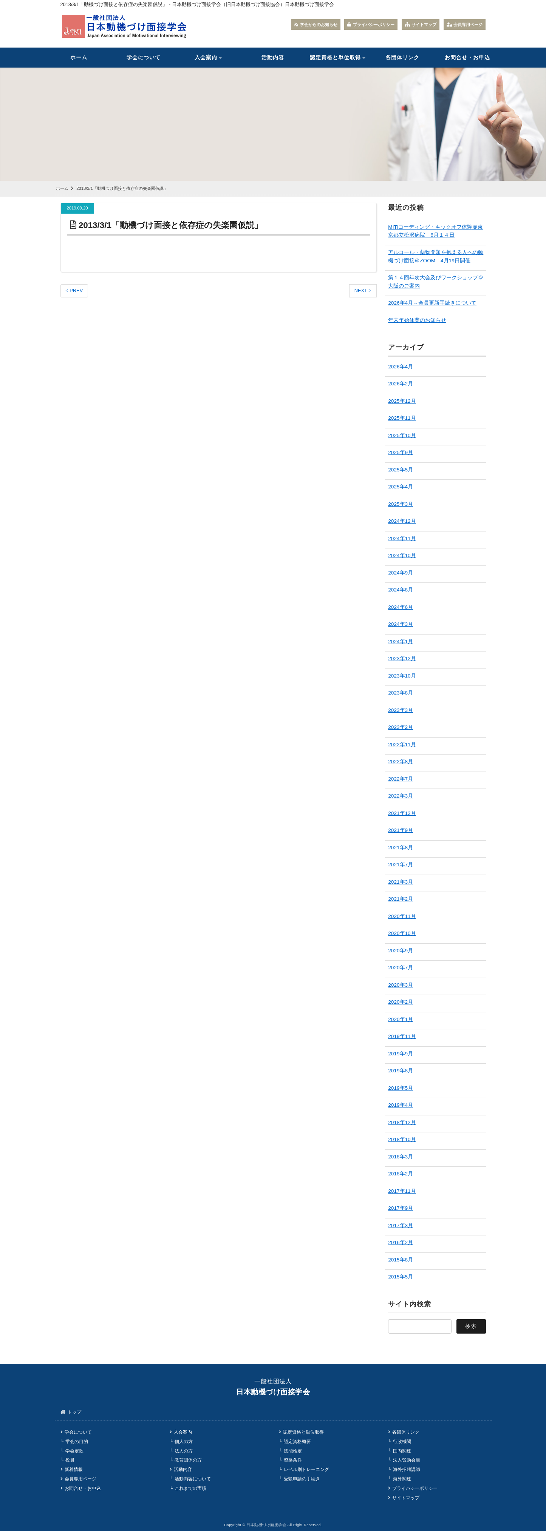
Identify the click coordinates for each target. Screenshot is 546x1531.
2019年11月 (402, 1036)
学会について (144, 57)
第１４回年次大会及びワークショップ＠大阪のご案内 (435, 282)
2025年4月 (400, 487)
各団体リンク (402, 57)
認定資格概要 (297, 1441)
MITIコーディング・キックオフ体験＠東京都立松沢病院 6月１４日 (435, 231)
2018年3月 (400, 1157)
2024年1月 (400, 641)
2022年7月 (400, 779)
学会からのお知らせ (315, 24)
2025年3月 (400, 504)
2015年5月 (400, 1277)
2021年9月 (400, 830)
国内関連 (402, 1451)
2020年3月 (400, 985)
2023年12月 (402, 658)
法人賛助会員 (406, 1460)
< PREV (74, 290)
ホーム (78, 57)
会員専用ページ (465, 24)
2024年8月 (400, 590)
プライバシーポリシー (370, 24)
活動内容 (272, 57)
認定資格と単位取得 (335, 57)
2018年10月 (402, 1139)
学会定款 (74, 1451)
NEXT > (362, 290)
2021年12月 (402, 813)
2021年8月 (400, 847)
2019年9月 (400, 1054)
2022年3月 (400, 796)
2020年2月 (400, 1002)
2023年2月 (400, 727)
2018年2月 (400, 1174)
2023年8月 (400, 693)
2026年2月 (400, 384)
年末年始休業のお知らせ (417, 320)
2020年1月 (400, 1019)
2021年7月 (400, 864)
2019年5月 (400, 1088)
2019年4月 (400, 1105)
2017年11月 (402, 1191)
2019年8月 (400, 1071)
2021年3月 (400, 882)
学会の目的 (76, 1441)
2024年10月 (402, 555)
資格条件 (293, 1460)
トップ (74, 1412)
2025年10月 (402, 435)
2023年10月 (402, 676)
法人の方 (184, 1451)
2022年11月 (402, 744)
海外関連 (402, 1479)
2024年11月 (402, 538)
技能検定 (293, 1451)
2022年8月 (400, 761)
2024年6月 (400, 607)
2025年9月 (400, 452)
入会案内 (206, 57)
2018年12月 (402, 1122)
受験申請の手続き (302, 1479)
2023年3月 (400, 710)
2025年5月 (400, 470)
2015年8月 (400, 1260)
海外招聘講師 (406, 1469)
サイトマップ (421, 24)
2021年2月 (400, 899)
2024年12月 (402, 521)
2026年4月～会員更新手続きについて (432, 303)
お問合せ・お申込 (467, 57)
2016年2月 (400, 1242)
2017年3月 (400, 1225)
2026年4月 (400, 367)
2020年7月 (400, 967)
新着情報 (74, 1469)
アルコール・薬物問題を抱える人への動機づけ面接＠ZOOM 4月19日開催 (435, 256)
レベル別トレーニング (306, 1469)
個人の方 (184, 1441)
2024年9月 (400, 573)
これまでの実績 (190, 1488)
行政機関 (402, 1441)
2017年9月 (400, 1208)
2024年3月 (400, 624)
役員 (69, 1460)
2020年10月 (402, 933)
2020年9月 (400, 950)
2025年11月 (402, 418)
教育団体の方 (188, 1460)
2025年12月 (402, 401)
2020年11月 (402, 916)
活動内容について (193, 1479)
